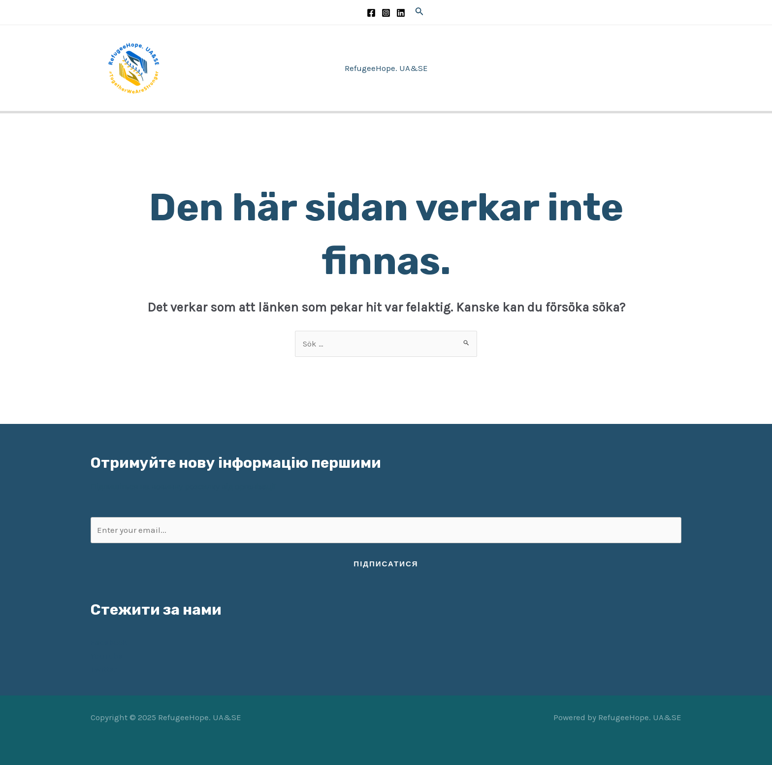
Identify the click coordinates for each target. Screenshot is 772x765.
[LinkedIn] (400, 12)
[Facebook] (371, 12)
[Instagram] (386, 12)
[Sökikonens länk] (419, 12)
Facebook (109, 642)
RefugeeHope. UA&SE (386, 68)
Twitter (104, 669)
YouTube (107, 656)
